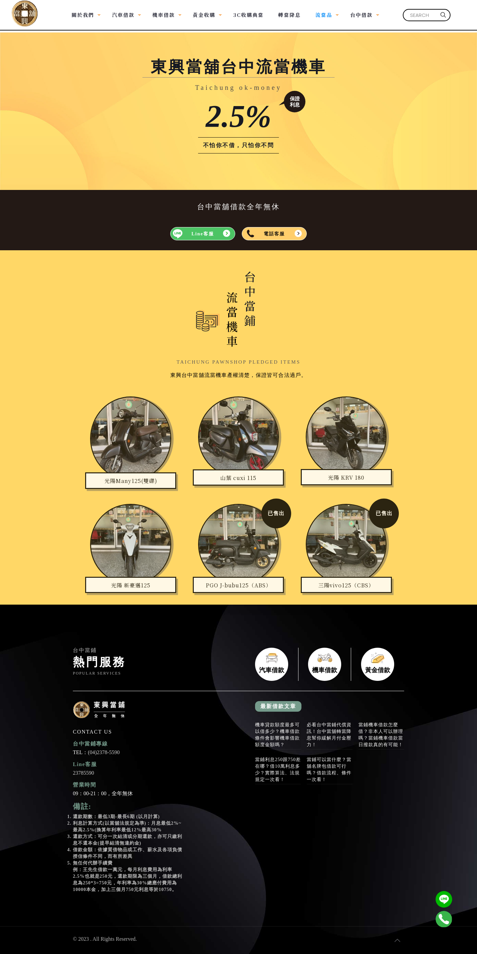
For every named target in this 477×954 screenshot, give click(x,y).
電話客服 (274, 233)
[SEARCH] (426, 15)
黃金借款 (377, 664)
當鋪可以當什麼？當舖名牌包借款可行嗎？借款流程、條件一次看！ (329, 769)
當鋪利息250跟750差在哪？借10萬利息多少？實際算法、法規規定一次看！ (278, 769)
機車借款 (324, 664)
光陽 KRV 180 (346, 477)
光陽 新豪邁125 (130, 585)
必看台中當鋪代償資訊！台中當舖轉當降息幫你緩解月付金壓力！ (329, 734)
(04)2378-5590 (104, 752)
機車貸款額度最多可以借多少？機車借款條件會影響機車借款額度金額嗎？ (277, 734)
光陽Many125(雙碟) (130, 481)
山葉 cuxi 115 (238, 478)
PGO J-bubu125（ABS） (238, 585)
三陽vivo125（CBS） (346, 585)
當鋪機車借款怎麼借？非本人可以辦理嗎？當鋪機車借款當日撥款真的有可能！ (380, 734)
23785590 (83, 773)
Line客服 (202, 233)
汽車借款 (271, 664)
